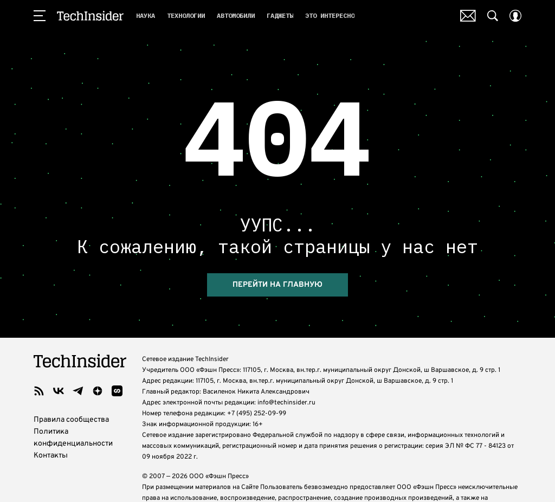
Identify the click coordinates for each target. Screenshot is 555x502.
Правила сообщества (71, 419)
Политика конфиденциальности (73, 437)
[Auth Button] (515, 16)
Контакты (51, 455)
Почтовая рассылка (468, 16)
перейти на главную (277, 284)
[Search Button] (493, 16)
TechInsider (90, 16)
